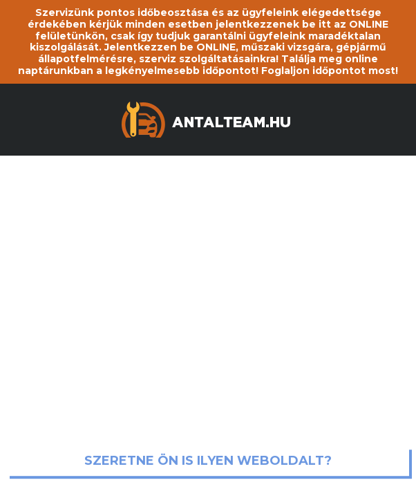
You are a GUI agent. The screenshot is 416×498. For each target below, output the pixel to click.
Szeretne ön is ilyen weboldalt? (208, 461)
